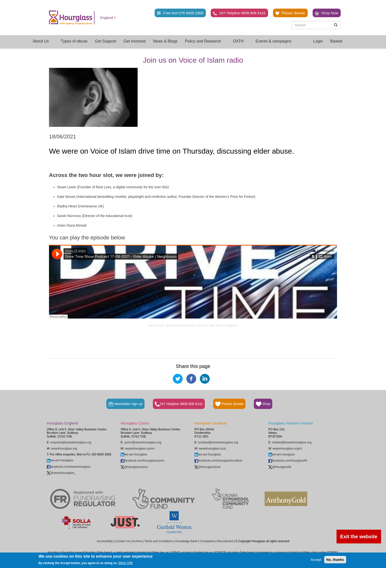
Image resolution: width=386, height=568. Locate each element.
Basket (336, 41)
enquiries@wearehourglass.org (70, 442)
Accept (316, 560)
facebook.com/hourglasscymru (142, 460)
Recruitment (225, 541)
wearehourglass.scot (212, 448)
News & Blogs (165, 41)
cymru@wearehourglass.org (142, 442)
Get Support (105, 41)
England (106, 18)
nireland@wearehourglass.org (291, 442)
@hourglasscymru (134, 467)
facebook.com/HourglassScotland (218, 460)
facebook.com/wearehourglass (69, 466)
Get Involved (135, 41)
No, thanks (335, 560)
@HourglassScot (207, 467)
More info (125, 563)
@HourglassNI (279, 467)
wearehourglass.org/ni (287, 448)
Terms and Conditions (158, 541)
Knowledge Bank (186, 541)
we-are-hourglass (60, 460)
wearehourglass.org (64, 448)
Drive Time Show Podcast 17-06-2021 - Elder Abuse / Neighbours (202, 325)
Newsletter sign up (125, 404)
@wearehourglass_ (61, 473)
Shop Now (326, 13)
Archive (137, 541)
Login (318, 41)
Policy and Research (205, 41)
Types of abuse (74, 41)
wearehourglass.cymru (140, 448)
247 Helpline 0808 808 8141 (239, 13)
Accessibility (105, 541)
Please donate (290, 13)
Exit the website (358, 536)
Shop (263, 404)
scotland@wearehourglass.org (218, 442)
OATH (240, 41)
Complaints (207, 541)
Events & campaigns (276, 41)
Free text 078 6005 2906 (180, 13)
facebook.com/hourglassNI (287, 460)
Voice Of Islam (156, 325)
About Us (43, 41)
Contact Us (122, 541)
